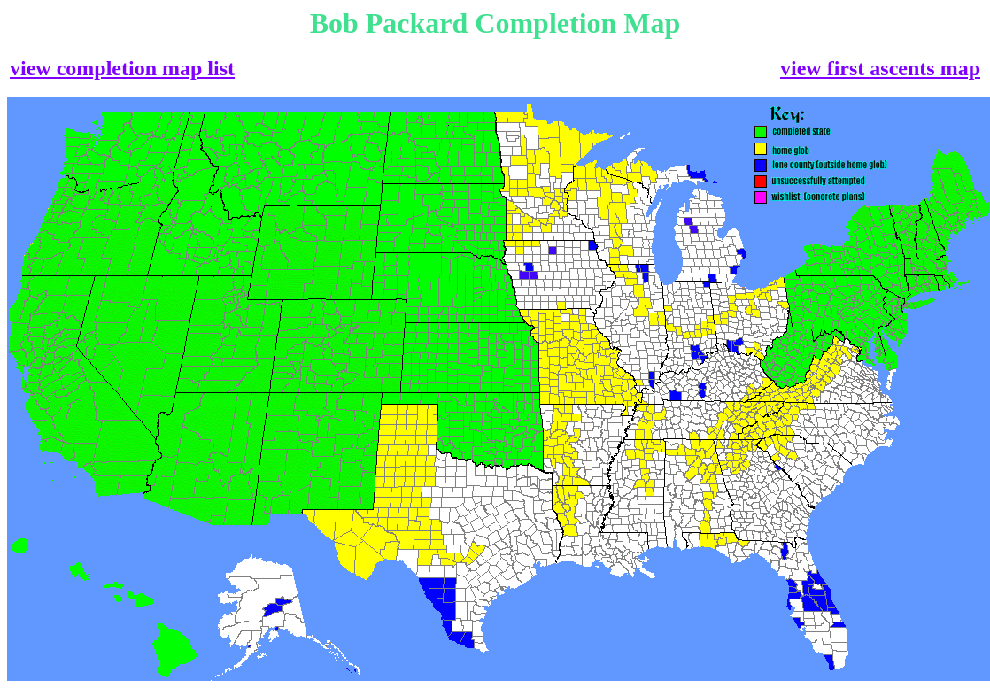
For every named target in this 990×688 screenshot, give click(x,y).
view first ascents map (880, 68)
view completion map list (122, 68)
